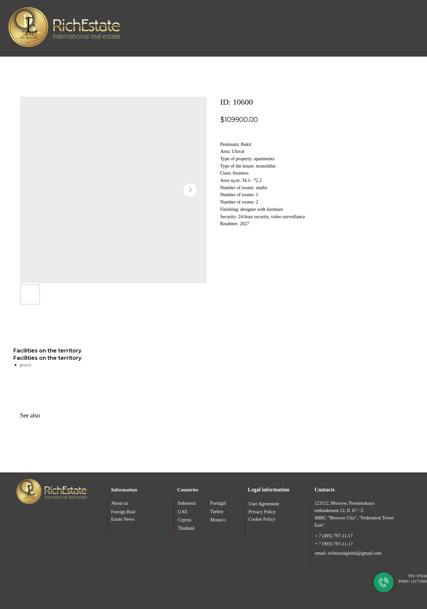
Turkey (217, 511)
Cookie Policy (262, 519)
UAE (182, 511)
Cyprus (184, 519)
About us (119, 503)
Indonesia (187, 503)
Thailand (186, 528)
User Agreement (264, 503)
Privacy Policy (262, 511)
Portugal (218, 503)
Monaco (218, 519)
